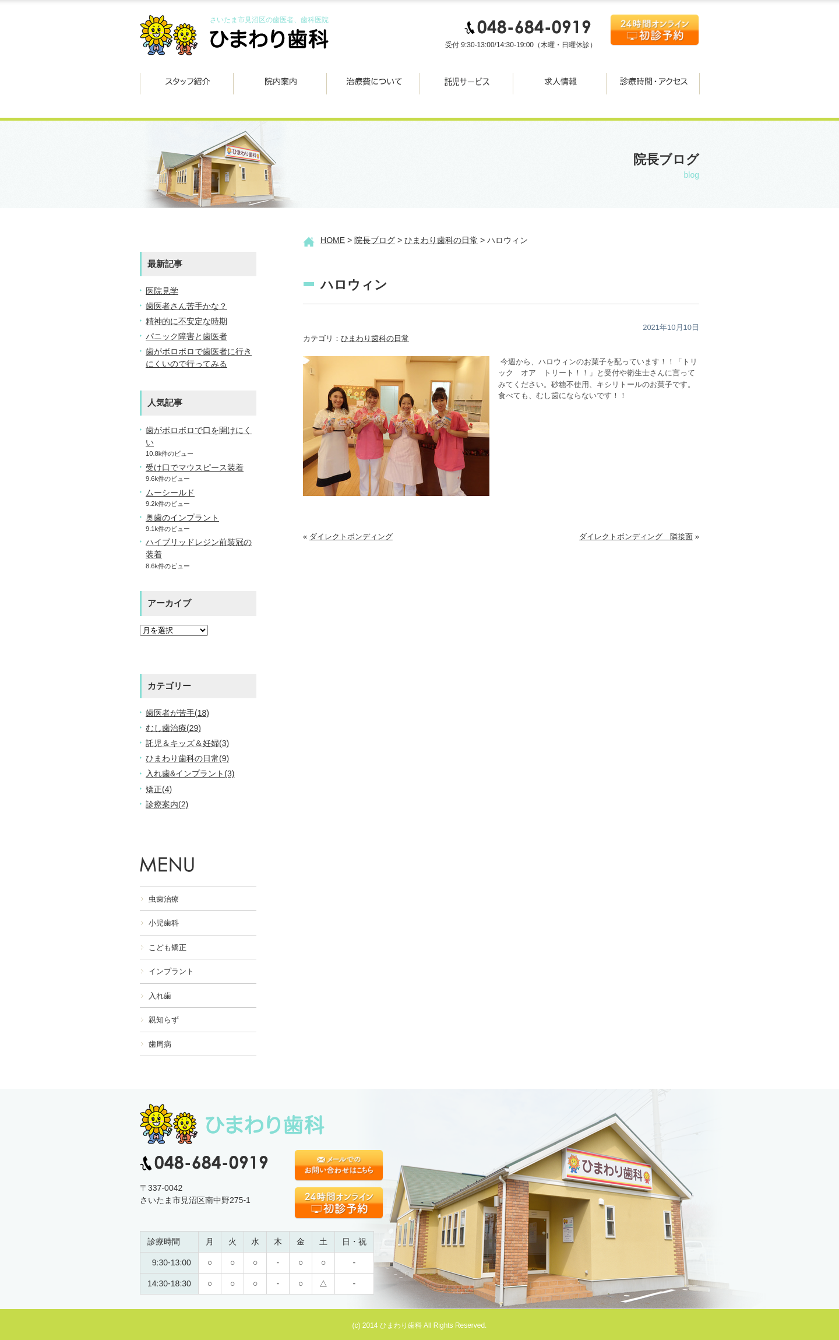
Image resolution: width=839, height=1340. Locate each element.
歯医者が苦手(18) (177, 713)
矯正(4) (159, 789)
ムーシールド (170, 492)
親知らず (164, 1019)
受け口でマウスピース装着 (195, 467)
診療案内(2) (167, 804)
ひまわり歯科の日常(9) (187, 758)
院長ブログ (374, 240)
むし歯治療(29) (173, 728)
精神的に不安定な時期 (186, 321)
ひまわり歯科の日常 (441, 240)
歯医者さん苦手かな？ (186, 306)
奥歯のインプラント (182, 517)
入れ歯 (160, 995)
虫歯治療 (164, 899)
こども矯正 (167, 947)
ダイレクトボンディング (351, 536)
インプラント (171, 971)
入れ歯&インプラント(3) (190, 773)
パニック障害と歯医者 (186, 336)
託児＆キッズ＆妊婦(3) (187, 743)
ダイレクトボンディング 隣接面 (636, 536)
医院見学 (162, 291)
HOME (332, 240)
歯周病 (160, 1044)
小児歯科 (164, 923)
